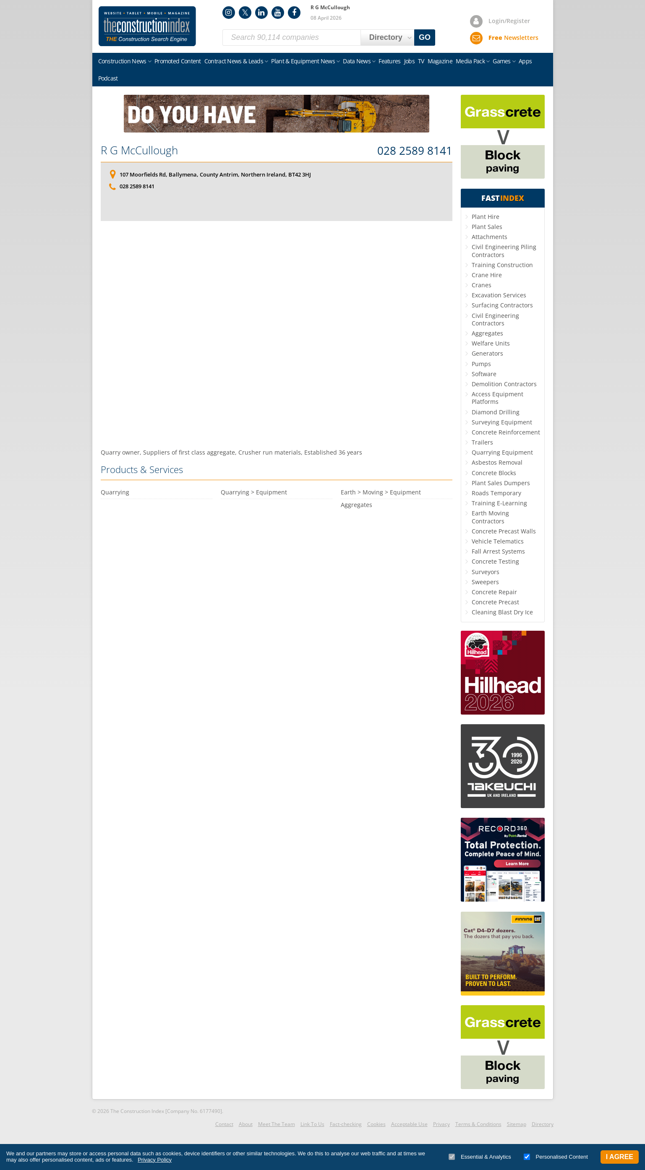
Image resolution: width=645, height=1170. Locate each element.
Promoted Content (177, 61)
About (246, 1124)
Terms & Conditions (478, 1124)
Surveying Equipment (502, 422)
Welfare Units (491, 343)
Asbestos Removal (497, 462)
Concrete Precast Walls (504, 531)
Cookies (376, 1124)
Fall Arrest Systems (498, 551)
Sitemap (516, 1124)
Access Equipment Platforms (497, 398)
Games (502, 61)
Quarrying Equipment (502, 452)
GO (425, 37)
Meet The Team (276, 1124)
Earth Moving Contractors (490, 517)
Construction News (122, 61)
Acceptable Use (409, 1124)
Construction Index (147, 26)
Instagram (228, 12)
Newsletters (513, 38)
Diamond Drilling (496, 412)
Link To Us (312, 1124)
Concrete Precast (495, 602)
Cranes (481, 285)
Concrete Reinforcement (506, 432)
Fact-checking (346, 1124)
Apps (525, 61)
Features (389, 61)
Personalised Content (556, 1157)
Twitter (245, 12)
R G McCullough (139, 150)
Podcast (108, 78)
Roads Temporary (496, 493)
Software (484, 374)
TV (421, 61)
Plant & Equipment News (303, 61)
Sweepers (485, 582)
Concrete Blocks (494, 473)
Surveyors (485, 572)
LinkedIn (261, 12)
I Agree (619, 1156)
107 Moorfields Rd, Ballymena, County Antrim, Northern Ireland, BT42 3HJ (215, 174)
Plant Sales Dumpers (501, 483)
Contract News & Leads (233, 61)
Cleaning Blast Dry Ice (502, 612)
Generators (487, 353)
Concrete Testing (495, 561)
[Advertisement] (276, 334)
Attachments (489, 237)
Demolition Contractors (504, 384)
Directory (543, 1124)
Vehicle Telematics (498, 541)
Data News (357, 61)
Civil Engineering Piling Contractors (504, 250)
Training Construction (502, 265)
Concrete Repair (494, 592)
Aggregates (487, 333)
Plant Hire (485, 217)
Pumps (481, 364)
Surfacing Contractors (502, 305)
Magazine (440, 61)
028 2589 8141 (414, 151)
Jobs (409, 61)
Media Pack (470, 61)
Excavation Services (499, 295)
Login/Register (509, 21)
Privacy (441, 1124)
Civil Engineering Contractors (495, 319)
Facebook (294, 12)
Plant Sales (487, 227)
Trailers (482, 442)
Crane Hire (487, 275)
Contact (224, 1124)
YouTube (278, 12)
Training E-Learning (499, 503)
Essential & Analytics (480, 1157)
